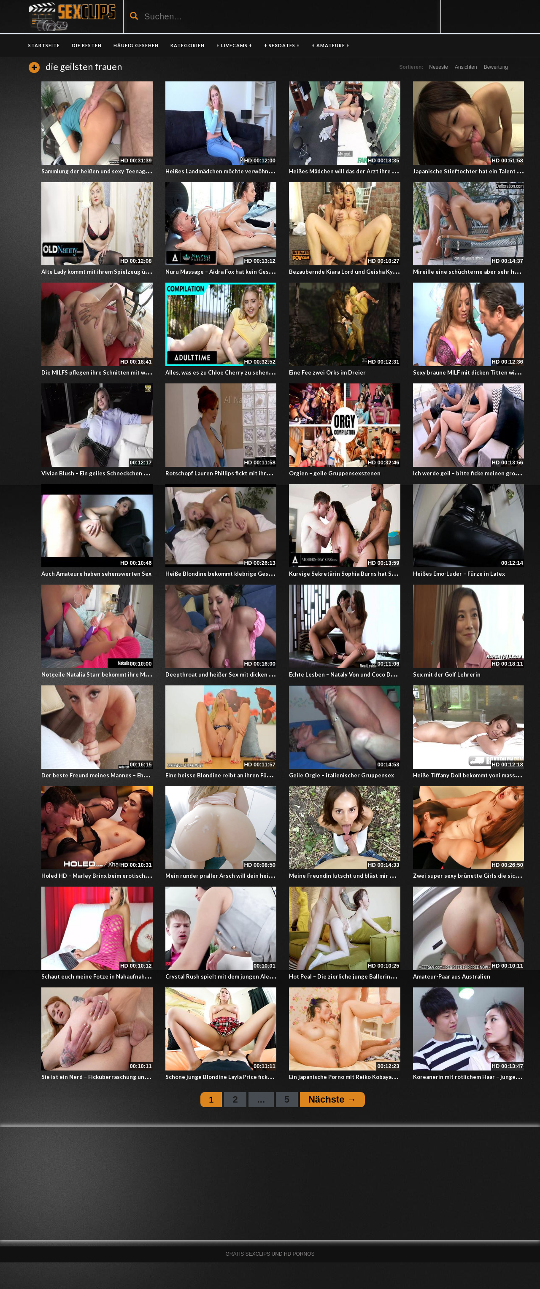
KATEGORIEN (187, 45)
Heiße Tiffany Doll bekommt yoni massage (469, 775)
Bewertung (496, 67)
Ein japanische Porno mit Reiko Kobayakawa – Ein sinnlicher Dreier (377, 1076)
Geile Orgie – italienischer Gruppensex (341, 775)
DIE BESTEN (87, 45)
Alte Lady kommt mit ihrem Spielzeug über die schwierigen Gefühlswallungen (144, 271)
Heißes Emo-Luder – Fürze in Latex (459, 573)
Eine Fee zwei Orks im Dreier (327, 372)
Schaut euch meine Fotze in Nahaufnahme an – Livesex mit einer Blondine (139, 976)
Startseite (44, 45)
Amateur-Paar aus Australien (451, 976)
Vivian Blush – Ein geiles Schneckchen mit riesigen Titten (117, 473)
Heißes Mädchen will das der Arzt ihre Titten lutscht (359, 171)
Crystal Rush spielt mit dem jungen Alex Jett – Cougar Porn (244, 976)
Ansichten (466, 67)
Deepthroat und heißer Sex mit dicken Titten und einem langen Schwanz (262, 674)
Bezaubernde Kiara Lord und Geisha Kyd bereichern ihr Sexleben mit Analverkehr (398, 271)
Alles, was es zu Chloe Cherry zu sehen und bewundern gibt (244, 372)
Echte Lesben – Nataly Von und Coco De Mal (347, 674)
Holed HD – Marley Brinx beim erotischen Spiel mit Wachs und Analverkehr (141, 875)
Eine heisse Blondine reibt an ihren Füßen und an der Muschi (246, 775)
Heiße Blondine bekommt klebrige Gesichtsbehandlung (239, 573)
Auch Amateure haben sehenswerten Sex (96, 573)
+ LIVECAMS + (234, 45)
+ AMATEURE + (331, 45)
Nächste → (332, 1099)
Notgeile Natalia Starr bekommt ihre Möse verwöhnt (111, 674)
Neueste (438, 67)
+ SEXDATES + (282, 45)
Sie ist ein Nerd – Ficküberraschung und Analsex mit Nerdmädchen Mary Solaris (147, 1076)
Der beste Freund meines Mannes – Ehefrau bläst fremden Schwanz (131, 775)
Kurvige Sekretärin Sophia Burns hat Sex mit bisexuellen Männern (377, 573)
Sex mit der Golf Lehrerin (447, 674)
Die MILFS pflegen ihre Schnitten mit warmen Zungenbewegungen (130, 372)
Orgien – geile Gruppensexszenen (335, 473)
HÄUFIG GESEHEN (136, 45)
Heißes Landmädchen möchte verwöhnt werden (228, 171)
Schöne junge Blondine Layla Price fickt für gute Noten (238, 1076)
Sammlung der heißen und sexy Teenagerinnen (103, 171)
